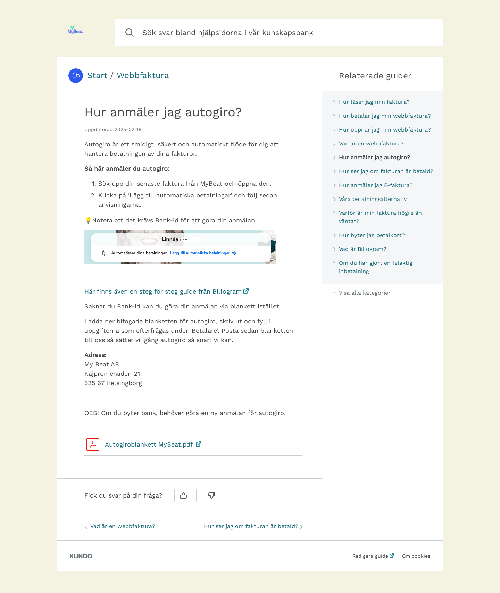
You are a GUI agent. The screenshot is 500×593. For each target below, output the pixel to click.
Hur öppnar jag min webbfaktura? (382, 129)
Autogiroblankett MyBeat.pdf (149, 444)
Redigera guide (370, 556)
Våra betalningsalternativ (370, 199)
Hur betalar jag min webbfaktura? (382, 115)
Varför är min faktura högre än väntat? (377, 217)
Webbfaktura (143, 75)
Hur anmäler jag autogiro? (371, 157)
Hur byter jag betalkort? (369, 235)
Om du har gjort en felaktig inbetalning (372, 267)
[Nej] (213, 495)
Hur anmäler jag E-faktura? (373, 185)
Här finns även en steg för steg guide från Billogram (163, 291)
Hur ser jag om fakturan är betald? (253, 526)
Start (97, 75)
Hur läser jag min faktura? (371, 102)
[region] (189, 289)
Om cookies (416, 556)
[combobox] (279, 32)
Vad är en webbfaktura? (119, 526)
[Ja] (185, 495)
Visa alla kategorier (362, 292)
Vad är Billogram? (359, 249)
